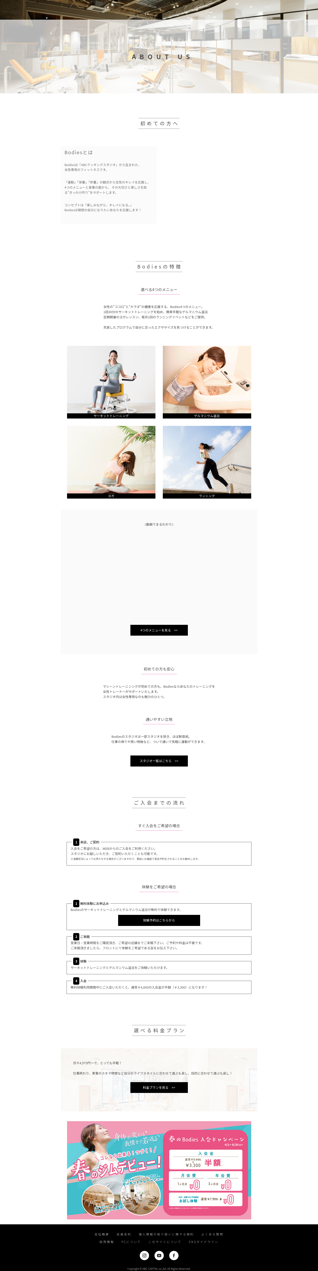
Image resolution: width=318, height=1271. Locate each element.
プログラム (113, 9)
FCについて (131, 1242)
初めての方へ (88, 9)
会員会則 (124, 1234)
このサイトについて (164, 1242)
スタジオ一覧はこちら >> (159, 760)
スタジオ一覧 (150, 9)
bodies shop (175, 9)
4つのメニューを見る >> (159, 630)
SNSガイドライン (204, 1242)
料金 (130, 9)
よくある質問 (212, 1234)
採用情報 (106, 1242)
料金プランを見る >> (159, 1087)
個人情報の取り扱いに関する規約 (166, 1234)
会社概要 (102, 1234)
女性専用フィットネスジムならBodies (18, 10)
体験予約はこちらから (159, 920)
